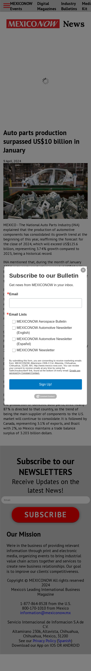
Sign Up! (45, 384)
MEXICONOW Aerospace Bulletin (41, 321)
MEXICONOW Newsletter (36, 350)
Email (13, 294)
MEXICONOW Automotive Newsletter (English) (44, 330)
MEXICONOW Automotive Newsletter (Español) (44, 341)
